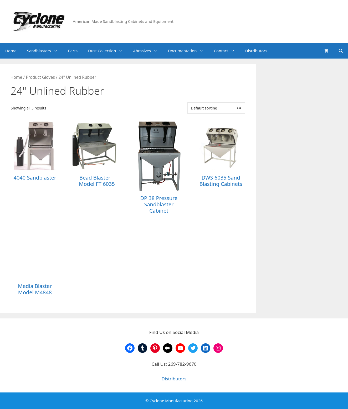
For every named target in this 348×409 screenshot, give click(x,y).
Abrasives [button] (147, 51)
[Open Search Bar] (341, 51)
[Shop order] (216, 108)
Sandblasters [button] (45, 51)
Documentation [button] (188, 51)
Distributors (256, 50)
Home (11, 50)
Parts (73, 50)
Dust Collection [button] (108, 51)
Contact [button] (227, 51)
